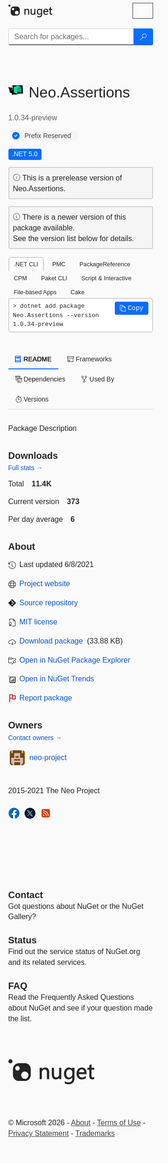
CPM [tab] (20, 278)
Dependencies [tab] (40, 379)
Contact (25, 895)
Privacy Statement (38, 1133)
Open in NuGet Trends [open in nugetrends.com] (57, 679)
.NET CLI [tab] (26, 264)
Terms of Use (119, 1123)
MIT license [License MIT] (39, 622)
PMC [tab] (58, 264)
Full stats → (25, 467)
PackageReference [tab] (104, 264)
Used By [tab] (97, 379)
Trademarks (95, 1133)
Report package (46, 698)
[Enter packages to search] (71, 36)
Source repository (49, 603)
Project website (45, 584)
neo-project (48, 757)
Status (22, 940)
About (81, 1123)
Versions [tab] (32, 399)
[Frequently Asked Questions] (18, 986)
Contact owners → (35, 737)
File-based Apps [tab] (35, 292)
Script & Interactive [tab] (106, 278)
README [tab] (33, 359)
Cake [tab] (77, 292)
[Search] (143, 36)
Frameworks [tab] (89, 359)
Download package (51, 641)
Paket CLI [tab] (54, 278)
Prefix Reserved (48, 135)
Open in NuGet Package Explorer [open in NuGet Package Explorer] (75, 660)
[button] (131, 308)
